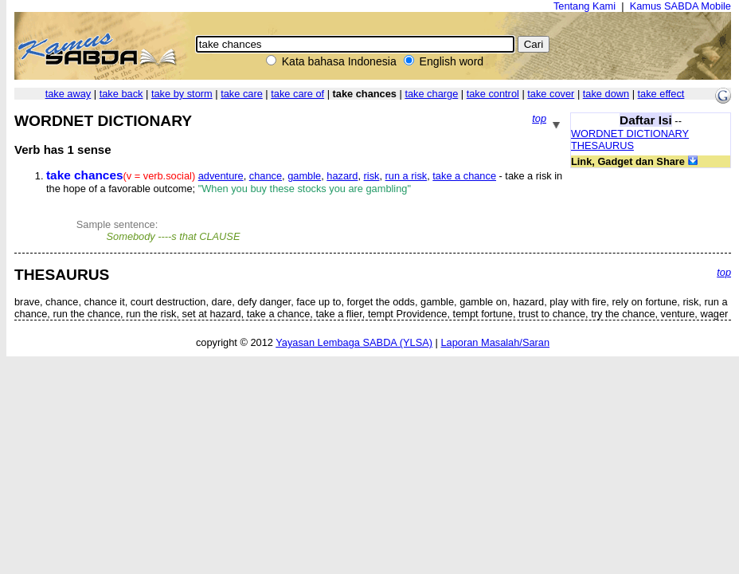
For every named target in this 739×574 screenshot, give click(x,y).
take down (606, 94)
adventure (221, 176)
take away (68, 94)
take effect (661, 94)
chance (265, 176)
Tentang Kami (584, 6)
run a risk (406, 176)
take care (242, 94)
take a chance (464, 176)
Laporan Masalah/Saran (494, 342)
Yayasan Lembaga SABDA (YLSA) (354, 342)
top (539, 118)
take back (121, 94)
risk (372, 176)
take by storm (182, 94)
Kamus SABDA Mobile (680, 6)
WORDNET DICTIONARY (630, 134)
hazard (342, 176)
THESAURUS (602, 145)
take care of (297, 94)
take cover (550, 94)
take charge (431, 94)
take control (493, 94)
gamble (304, 176)
